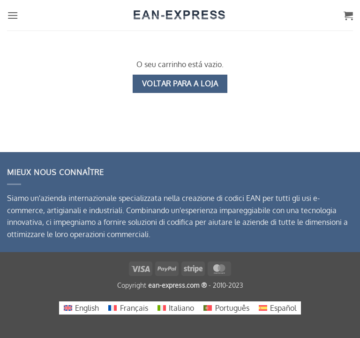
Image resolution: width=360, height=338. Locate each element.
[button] (12, 15)
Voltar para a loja (180, 83)
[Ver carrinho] (348, 15)
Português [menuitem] (232, 308)
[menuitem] (81, 308)
